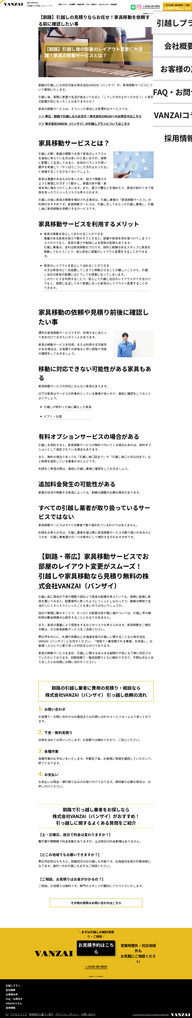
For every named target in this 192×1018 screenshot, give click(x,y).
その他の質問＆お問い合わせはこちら (96, 903)
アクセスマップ (18, 1014)
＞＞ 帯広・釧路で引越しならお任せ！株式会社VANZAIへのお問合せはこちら (90, 116)
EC (7, 1014)
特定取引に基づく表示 (41, 1014)
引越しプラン (62, 4)
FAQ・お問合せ (91, 4)
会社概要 (72, 4)
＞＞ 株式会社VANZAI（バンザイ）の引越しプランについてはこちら (84, 123)
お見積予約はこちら (96, 948)
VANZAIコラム (104, 4)
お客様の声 (80, 4)
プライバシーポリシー (67, 1014)
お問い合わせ (88, 1014)
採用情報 (113, 4)
